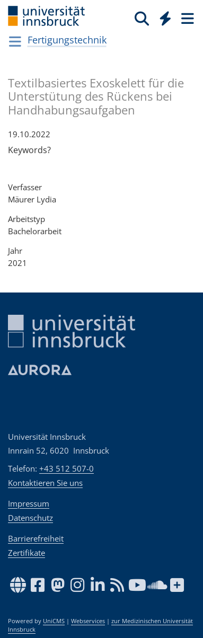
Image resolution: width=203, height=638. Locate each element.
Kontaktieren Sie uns (45, 482)
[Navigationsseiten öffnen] (15, 41)
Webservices (88, 621)
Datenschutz (30, 517)
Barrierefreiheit (36, 538)
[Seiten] (187, 18)
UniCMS (54, 621)
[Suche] (142, 18)
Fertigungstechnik (67, 39)
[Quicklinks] (166, 18)
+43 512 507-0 (66, 468)
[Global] (162, 16)
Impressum (28, 503)
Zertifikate (26, 552)
